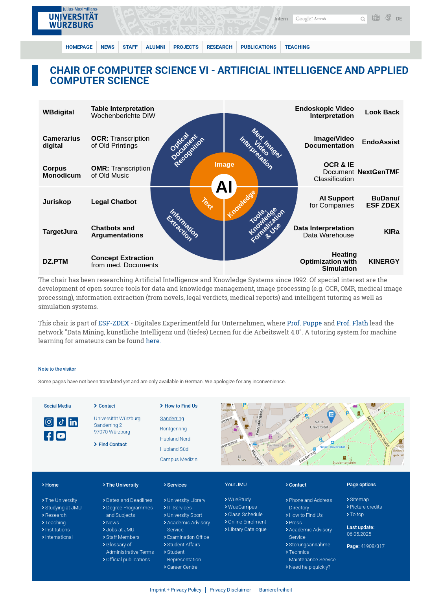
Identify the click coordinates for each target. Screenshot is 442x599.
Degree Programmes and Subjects (128, 512)
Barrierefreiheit (275, 590)
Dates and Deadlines (128, 500)
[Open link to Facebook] (49, 436)
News (107, 47)
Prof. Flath (352, 323)
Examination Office (186, 537)
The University (59, 500)
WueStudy (238, 499)
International (57, 537)
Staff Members (121, 537)
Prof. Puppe (304, 323)
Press (294, 523)
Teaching (297, 47)
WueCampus (241, 507)
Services (175, 485)
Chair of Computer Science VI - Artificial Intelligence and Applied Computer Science (229, 75)
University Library (184, 500)
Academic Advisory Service (187, 527)
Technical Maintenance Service (311, 556)
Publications (258, 47)
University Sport (183, 515)
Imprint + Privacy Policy (175, 590)
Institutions (56, 530)
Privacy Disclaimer (230, 590)
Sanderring (172, 418)
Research (219, 47)
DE (399, 19)
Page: (353, 546)
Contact (107, 406)
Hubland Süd (174, 449)
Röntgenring (173, 429)
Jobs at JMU (118, 530)
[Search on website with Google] (330, 19)
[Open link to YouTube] (61, 436)
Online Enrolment (245, 522)
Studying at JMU (62, 508)
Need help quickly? (308, 567)
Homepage (79, 47)
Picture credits (364, 507)
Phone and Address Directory (309, 504)
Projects (186, 47)
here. (153, 341)
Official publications (126, 560)
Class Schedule (244, 514)
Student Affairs (182, 545)
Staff (130, 47)
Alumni (155, 47)
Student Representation (182, 556)
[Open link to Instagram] (49, 422)
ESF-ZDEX (113, 323)
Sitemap (358, 499)
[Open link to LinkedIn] (73, 422)
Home (50, 485)
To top (355, 514)
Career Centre (180, 567)
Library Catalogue (246, 529)
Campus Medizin (178, 459)
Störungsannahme (308, 545)
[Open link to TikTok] (61, 422)
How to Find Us (181, 406)
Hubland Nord (175, 439)
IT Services (178, 508)
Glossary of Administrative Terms (128, 549)
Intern (281, 19)
